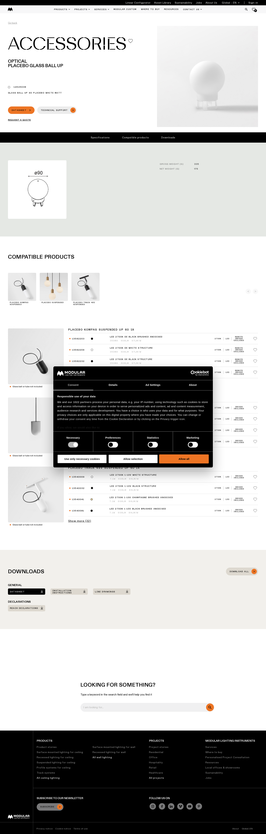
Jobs (199, 2)
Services (211, 747)
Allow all (184, 458)
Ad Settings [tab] (152, 384)
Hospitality (156, 762)
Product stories (47, 747)
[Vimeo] (180, 806)
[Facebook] (162, 806)
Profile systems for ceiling (54, 767)
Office (153, 757)
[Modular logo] (18, 817)
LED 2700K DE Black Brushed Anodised (136, 337)
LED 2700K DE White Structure (131, 348)
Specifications (100, 137)
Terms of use (81, 828)
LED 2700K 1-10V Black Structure (133, 486)
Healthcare (156, 772)
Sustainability (183, 2)
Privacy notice (45, 828)
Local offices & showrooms (222, 767)
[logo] (10, 9)
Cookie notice (63, 828)
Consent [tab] (73, 384)
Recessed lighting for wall (109, 752)
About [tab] (193, 384)
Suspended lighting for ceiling (56, 762)
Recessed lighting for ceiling (55, 757)
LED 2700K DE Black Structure (131, 359)
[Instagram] (152, 806)
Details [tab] (113, 384)
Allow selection (133, 458)
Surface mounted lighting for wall (114, 747)
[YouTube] (189, 806)
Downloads (168, 137)
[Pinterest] (199, 806)
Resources (212, 762)
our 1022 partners (79, 402)
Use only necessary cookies (82, 458)
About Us (211, 2)
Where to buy (213, 752)
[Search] (246, 9)
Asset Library (162, 2)
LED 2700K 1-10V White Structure (133, 475)
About (235, 828)
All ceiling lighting (48, 777)
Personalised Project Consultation (227, 757)
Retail (152, 767)
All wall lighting (102, 757)
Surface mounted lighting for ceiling (60, 752)
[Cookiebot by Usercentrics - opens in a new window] (193, 373)
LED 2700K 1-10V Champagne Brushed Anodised (141, 498)
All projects (156, 777)
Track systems (46, 772)
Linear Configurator (138, 2)
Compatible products (135, 137)
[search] (210, 707)
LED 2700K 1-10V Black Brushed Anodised (138, 509)
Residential (156, 752)
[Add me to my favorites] (130, 41)
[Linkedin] (171, 806)
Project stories (159, 747)
